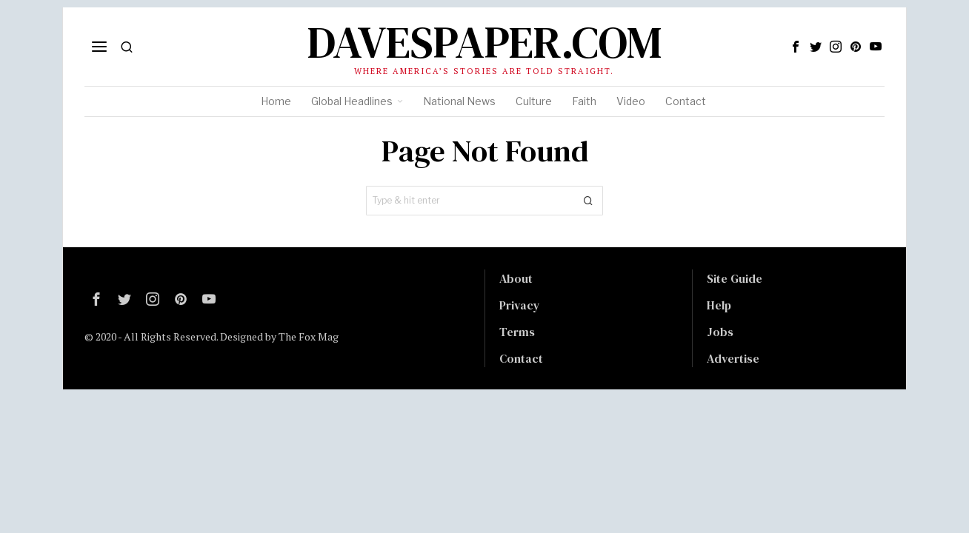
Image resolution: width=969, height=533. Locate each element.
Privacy (519, 305)
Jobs (720, 332)
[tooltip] (796, 47)
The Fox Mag (309, 336)
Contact (521, 358)
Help (719, 305)
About (516, 278)
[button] (588, 200)
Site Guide (734, 278)
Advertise (733, 358)
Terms (517, 332)
